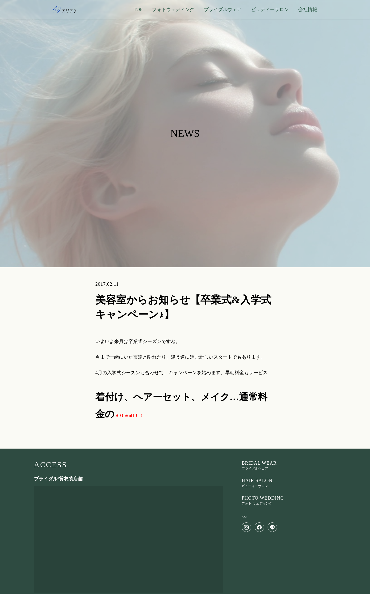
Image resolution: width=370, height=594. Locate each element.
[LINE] (272, 527)
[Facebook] (259, 527)
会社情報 (307, 9)
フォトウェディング (173, 9)
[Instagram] (246, 527)
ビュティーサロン (270, 9)
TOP (138, 9)
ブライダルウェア (223, 9)
